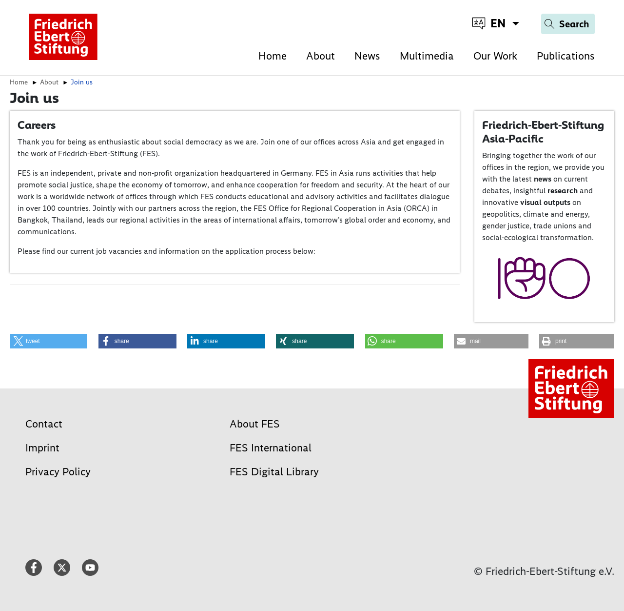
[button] (48, 341)
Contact (43, 423)
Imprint (42, 447)
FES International (271, 447)
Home (272, 55)
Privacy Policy (58, 471)
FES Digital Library (274, 471)
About (320, 55)
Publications (566, 55)
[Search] (568, 24)
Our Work (495, 55)
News (367, 55)
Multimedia (427, 55)
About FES (255, 423)
